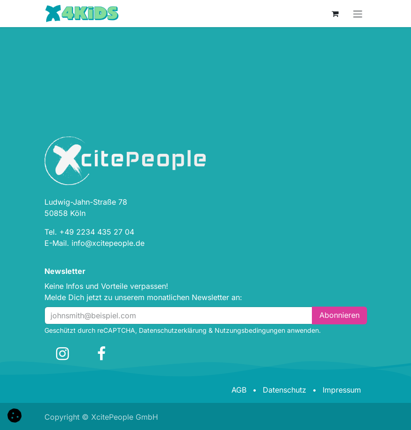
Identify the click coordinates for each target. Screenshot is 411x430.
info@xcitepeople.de (108, 243)
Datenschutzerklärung (173, 330)
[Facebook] (101, 354)
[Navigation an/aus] (357, 13)
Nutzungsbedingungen (250, 330)
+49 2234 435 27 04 (96, 231)
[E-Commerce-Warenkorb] (335, 13)
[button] (14, 414)
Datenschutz (284, 389)
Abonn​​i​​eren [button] (339, 315)
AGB (238, 389)
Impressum (342, 389)
